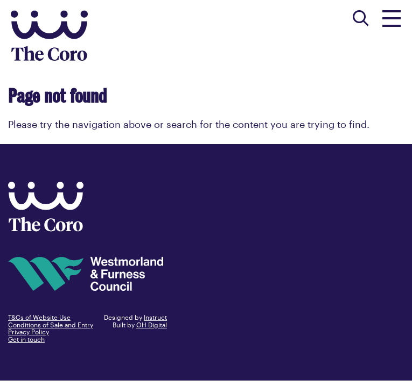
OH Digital (151, 324)
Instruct (155, 317)
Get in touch (26, 339)
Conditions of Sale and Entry (50, 324)
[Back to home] (45, 228)
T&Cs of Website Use (39, 317)
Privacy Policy (28, 331)
